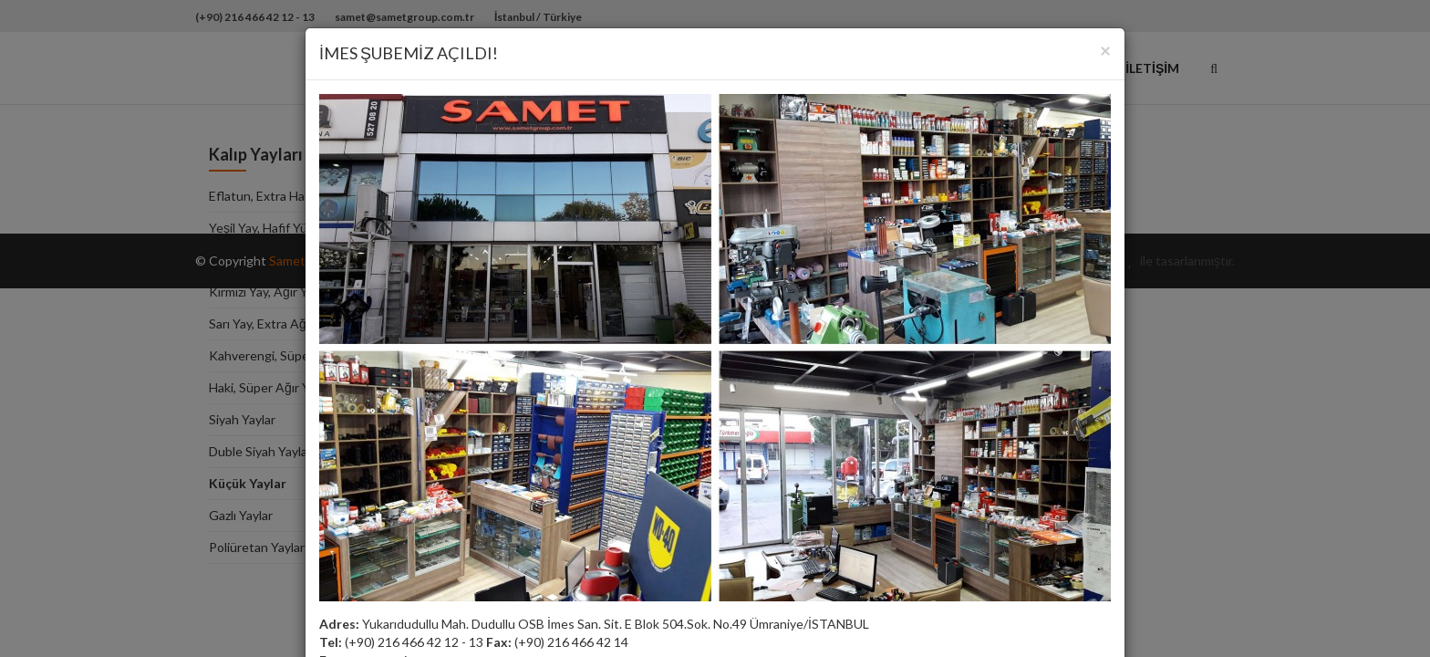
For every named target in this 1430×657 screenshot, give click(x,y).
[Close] (1105, 49)
